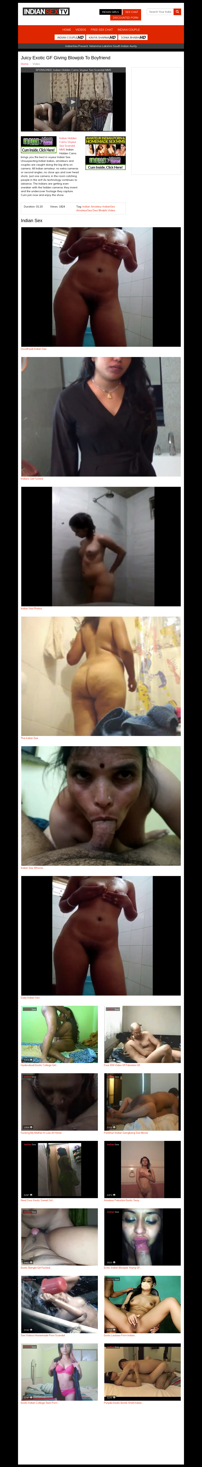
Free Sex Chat (102, 29)
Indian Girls (110, 12)
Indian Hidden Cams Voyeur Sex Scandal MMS (82, 70)
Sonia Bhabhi (133, 37)
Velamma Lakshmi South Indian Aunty (113, 46)
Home (66, 29)
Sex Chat (131, 12)
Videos (80, 29)
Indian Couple (129, 29)
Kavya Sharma (102, 37)
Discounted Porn (125, 17)
